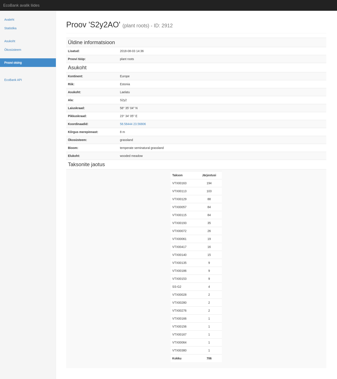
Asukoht (9, 41)
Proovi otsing (13, 62)
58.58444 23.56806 (133, 124)
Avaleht (9, 19)
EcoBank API (13, 80)
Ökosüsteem (12, 49)
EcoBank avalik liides (21, 5)
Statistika (10, 28)
